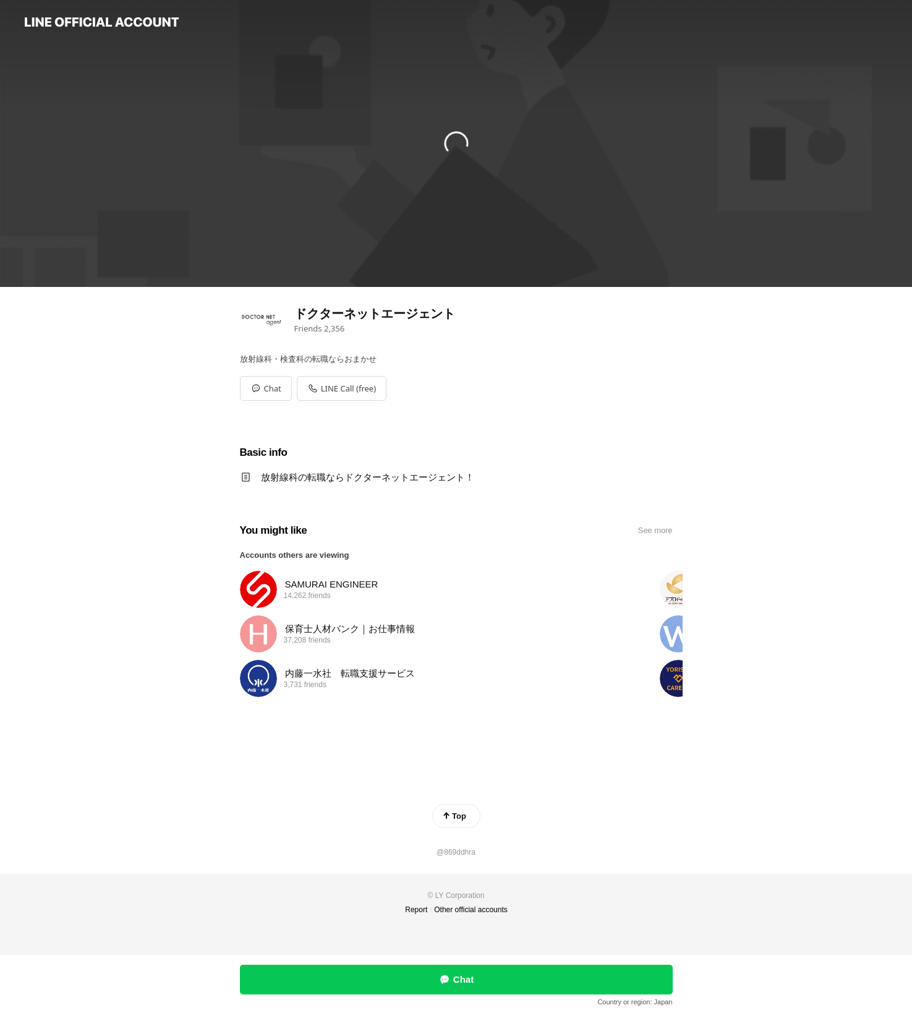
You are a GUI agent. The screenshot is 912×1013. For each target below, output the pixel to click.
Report (416, 909)
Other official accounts (471, 909)
